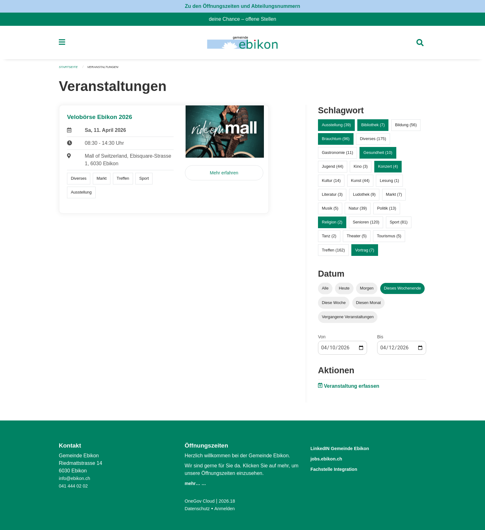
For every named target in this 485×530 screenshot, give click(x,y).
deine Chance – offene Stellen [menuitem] (245, 19)
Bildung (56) (406, 127)
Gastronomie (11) (337, 155)
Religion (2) (332, 225)
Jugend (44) (332, 169)
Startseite (69, 70)
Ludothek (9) (364, 197)
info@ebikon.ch (76, 478)
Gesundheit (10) (378, 155)
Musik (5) (330, 211)
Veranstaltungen (106, 70)
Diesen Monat (368, 305)
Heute (344, 291)
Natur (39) (358, 211)
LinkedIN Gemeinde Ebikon (349, 448)
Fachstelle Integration (341, 468)
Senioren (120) (366, 225)
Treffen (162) (333, 252)
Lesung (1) (389, 183)
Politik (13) (386, 211)
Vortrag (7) (364, 252)
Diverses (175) (373, 141)
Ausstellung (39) (336, 127)
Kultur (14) (331, 183)
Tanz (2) (329, 238)
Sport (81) (399, 225)
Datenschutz (199, 508)
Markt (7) (394, 197)
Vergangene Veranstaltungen (348, 319)
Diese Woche (334, 305)
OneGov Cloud (201, 501)
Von (322, 339)
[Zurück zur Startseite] (242, 44)
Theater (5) (356, 238)
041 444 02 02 (75, 485)
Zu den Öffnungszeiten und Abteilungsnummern (242, 6)
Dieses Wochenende (402, 291)
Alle (325, 291)
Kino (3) (361, 169)
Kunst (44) (360, 183)
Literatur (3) (332, 197)
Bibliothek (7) (373, 127)
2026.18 (231, 501)
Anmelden (228, 508)
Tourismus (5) (389, 238)
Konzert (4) (388, 169)
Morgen (366, 291)
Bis (380, 339)
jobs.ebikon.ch (331, 458)
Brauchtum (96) (335, 141)
